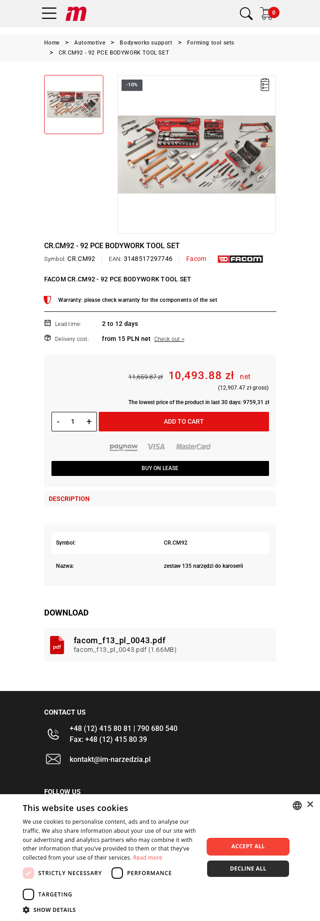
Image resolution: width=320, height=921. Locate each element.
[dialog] (160, 857)
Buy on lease (160, 468)
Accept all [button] (248, 846)
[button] (110, 909)
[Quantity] (73, 421)
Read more (147, 857)
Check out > (169, 339)
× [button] (309, 804)
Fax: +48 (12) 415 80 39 (108, 739)
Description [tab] (69, 498)
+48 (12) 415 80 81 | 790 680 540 (124, 728)
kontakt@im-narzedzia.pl (110, 759)
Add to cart (184, 421)
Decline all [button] (248, 868)
